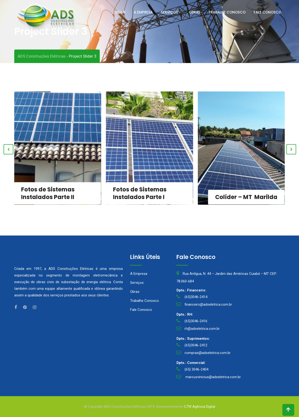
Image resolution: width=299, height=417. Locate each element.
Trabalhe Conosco (227, 12)
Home (120, 12)
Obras (194, 12)
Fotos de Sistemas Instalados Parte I (139, 193)
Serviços (169, 12)
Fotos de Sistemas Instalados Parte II (48, 193)
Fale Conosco (267, 12)
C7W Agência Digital (199, 406)
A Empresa (143, 12)
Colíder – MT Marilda (246, 197)
